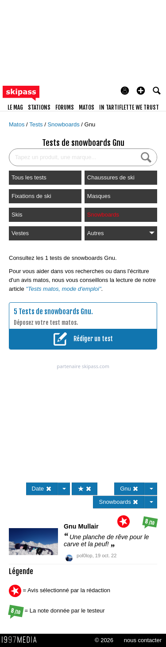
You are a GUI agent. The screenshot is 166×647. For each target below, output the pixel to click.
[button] (141, 90)
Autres (120, 233)
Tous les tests (29, 177)
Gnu (90, 124)
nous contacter (143, 640)
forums (64, 107)
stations (39, 107)
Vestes (20, 233)
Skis (17, 214)
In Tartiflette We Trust (129, 107)
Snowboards (64, 124)
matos (86, 107)
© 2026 (104, 640)
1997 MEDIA (21, 640)
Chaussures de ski (111, 177)
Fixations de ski (31, 196)
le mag (15, 107)
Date (42, 488)
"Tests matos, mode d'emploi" (63, 288)
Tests (36, 124)
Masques (99, 196)
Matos (17, 124)
